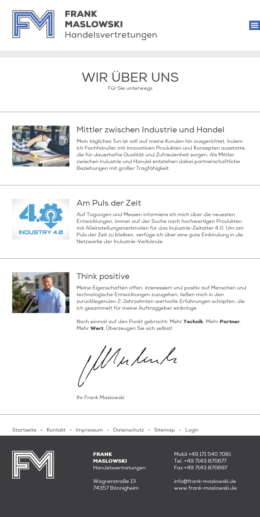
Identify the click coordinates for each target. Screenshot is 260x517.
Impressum (89, 430)
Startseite (24, 430)
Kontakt (56, 430)
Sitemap (164, 430)
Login (191, 430)
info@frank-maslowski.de (205, 481)
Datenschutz (128, 430)
